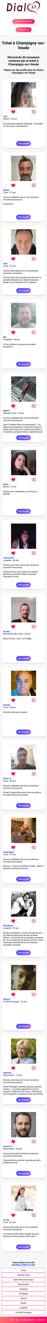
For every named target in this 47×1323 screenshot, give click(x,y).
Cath (5, 116)
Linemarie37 (8, 558)
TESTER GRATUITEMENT (23, 21)
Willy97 (6, 411)
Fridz (5, 263)
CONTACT (40, 1320)
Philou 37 (7, 778)
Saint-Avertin (23, 1284)
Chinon (23, 1298)
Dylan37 (6, 999)
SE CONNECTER (23, 30)
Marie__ (6, 484)
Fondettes (23, 1294)
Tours (23, 1270)
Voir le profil (23, 143)
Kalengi (6, 705)
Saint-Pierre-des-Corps (23, 1280)
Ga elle (6, 1220)
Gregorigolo (8, 852)
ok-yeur (6, 631)
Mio (5, 337)
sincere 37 (7, 1146)
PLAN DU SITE (28, 1320)
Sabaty (6, 190)
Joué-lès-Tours (23, 1275)
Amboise (23, 1289)
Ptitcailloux (8, 925)
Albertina (7, 1073)
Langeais (23, 1308)
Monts (23, 1303)
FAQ (12, 1320)
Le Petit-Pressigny (24, 1312)
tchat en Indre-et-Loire (25, 1265)
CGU (18, 1320)
